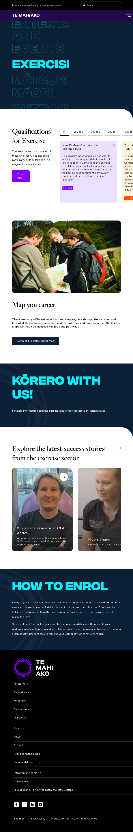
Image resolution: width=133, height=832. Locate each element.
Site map (19, 818)
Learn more (40, 176)
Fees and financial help (24, 5)
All (64, 131)
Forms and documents (50, 5)
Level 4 (112, 131)
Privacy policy (37, 818)
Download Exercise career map (35, 341)
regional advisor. (97, 410)
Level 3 (95, 131)
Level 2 (78, 131)
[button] (106, 448)
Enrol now (20, 176)
